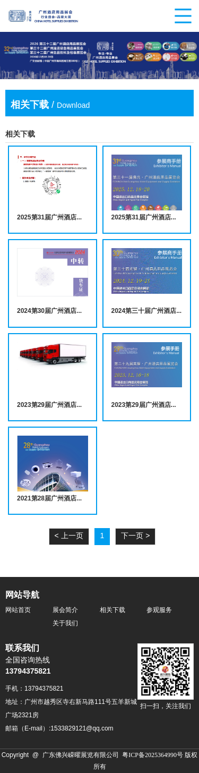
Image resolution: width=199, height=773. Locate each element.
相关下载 (112, 610)
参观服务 (159, 610)
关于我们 (65, 623)
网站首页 (18, 610)
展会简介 (65, 610)
